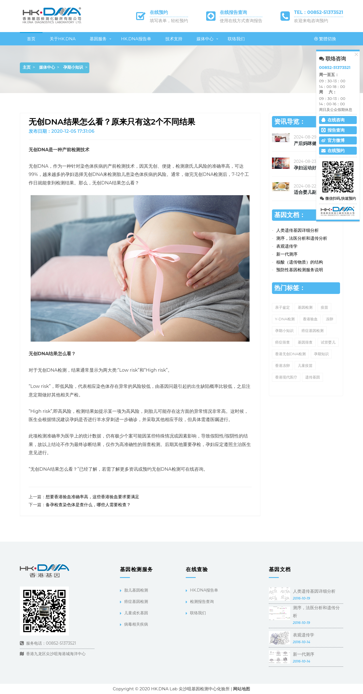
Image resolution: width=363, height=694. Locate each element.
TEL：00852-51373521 (318, 12)
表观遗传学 (286, 246)
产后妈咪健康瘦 (310, 143)
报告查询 (333, 130)
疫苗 (324, 307)
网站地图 (241, 688)
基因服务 (98, 38)
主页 (27, 67)
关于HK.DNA (62, 38)
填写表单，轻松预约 (169, 20)
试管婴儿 (328, 342)
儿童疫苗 (305, 365)
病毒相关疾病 (136, 624)
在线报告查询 (233, 12)
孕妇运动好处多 (310, 168)
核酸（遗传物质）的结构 (299, 262)
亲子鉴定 (282, 307)
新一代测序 (286, 254)
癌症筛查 (282, 342)
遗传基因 (312, 377)
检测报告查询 (202, 601)
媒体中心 (205, 38)
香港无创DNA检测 (290, 354)
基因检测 (305, 307)
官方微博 (333, 140)
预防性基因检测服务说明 (299, 269)
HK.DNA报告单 (136, 38)
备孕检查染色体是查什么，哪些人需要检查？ (88, 504)
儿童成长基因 (136, 612)
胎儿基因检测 (136, 590)
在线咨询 (333, 120)
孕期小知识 (73, 67)
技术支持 (173, 38)
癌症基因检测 (312, 330)
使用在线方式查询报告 (241, 20)
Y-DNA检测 (285, 319)
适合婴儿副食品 (310, 192)
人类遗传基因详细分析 (297, 230)
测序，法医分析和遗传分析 (301, 238)
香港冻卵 (282, 365)
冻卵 (329, 319)
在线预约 (159, 12)
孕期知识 (321, 354)
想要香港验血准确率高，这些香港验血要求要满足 (92, 496)
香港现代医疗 (286, 377)
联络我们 (236, 38)
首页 (31, 38)
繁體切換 (325, 38)
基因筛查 (305, 342)
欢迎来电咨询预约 (311, 20)
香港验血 (310, 319)
